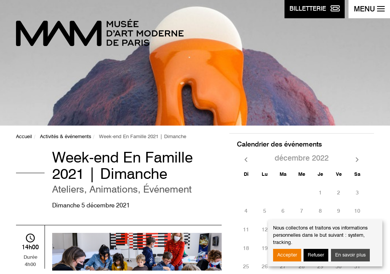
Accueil (24, 136)
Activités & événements (65, 136)
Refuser (316, 255)
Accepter (287, 255)
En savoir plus (350, 255)
